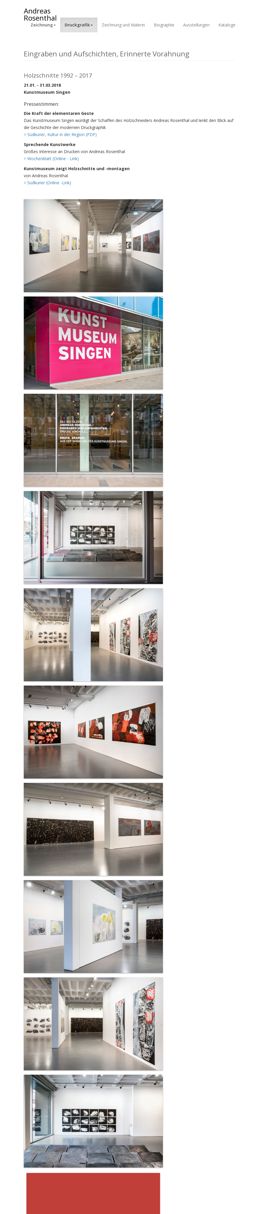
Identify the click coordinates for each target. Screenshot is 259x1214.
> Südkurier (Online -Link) (47, 182)
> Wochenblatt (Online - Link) (51, 158)
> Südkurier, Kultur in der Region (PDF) (60, 134)
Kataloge (226, 25)
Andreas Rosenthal (40, 12)
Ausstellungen (196, 25)
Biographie (164, 25)
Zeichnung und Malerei (123, 25)
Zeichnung (43, 25)
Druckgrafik (79, 25)
